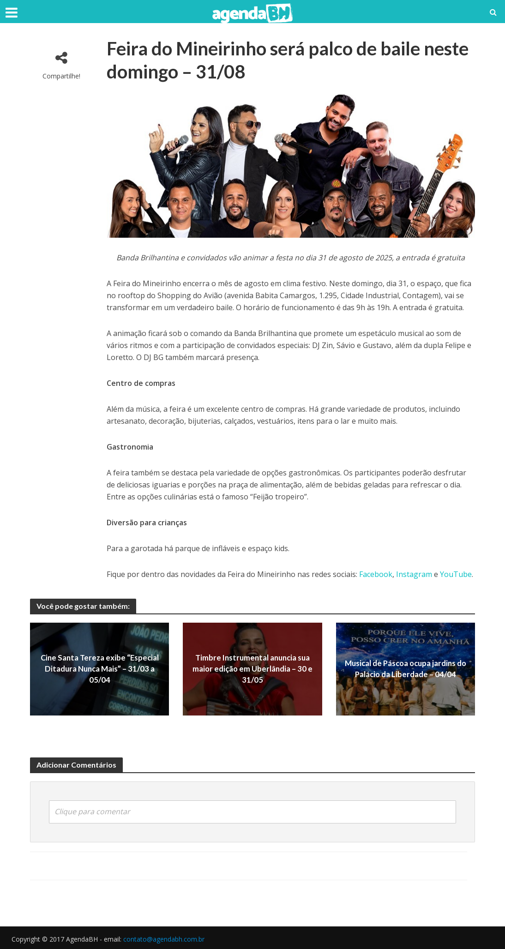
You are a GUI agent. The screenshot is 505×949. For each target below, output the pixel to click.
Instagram (414, 574)
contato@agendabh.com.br (163, 938)
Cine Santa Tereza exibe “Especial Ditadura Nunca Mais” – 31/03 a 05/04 (99, 669)
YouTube (456, 574)
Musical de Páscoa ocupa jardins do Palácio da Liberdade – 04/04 (405, 669)
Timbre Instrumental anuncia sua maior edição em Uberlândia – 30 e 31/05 (252, 669)
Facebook (375, 574)
